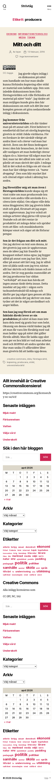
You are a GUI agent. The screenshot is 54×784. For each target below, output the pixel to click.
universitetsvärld (15, 365)
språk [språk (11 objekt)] (44, 568)
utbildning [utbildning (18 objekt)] (43, 571)
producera (22, 362)
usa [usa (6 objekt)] (33, 572)
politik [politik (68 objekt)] (21, 562)
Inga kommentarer (29, 56)
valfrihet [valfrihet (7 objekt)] (7, 575)
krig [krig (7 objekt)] (15, 553)
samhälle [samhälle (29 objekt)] (10, 568)
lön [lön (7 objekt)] (9, 556)
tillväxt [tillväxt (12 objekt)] (7, 571)
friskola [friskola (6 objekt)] (12, 550)
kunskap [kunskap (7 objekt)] (22, 553)
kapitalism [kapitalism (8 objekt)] (43, 550)
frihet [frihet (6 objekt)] (5, 550)
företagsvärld (40, 359)
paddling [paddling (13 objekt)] (40, 558)
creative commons (16, 359)
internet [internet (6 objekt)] (26, 550)
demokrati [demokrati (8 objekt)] (30, 547)
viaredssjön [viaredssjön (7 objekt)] (17, 575)
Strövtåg (27, 6)
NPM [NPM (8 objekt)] (13, 559)
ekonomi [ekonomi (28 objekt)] (43, 546)
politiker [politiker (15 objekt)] (34, 563)
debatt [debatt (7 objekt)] (21, 547)
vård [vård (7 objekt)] (39, 575)
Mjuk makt (9, 412)
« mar (7, 499)
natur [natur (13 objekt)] (6, 558)
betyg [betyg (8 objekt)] (14, 547)
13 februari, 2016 (36, 51)
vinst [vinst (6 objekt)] (26, 575)
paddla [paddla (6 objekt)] (31, 559)
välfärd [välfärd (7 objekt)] (32, 575)
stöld (31, 362)
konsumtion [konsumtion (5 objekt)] (7, 553)
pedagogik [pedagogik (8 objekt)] (8, 564)
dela (29, 359)
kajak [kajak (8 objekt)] (34, 550)
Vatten (7, 426)
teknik (31, 37)
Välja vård (9, 432)
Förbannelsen (11, 419)
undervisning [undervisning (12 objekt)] (23, 571)
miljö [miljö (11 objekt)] (34, 556)
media (22, 37)
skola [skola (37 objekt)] (30, 567)
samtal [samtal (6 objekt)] (21, 568)
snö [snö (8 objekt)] (38, 568)
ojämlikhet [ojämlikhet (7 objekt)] (21, 559)
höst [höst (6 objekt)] (19, 550)
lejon (18, 51)
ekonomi (11, 34)
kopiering (11, 362)
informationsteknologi (33, 34)
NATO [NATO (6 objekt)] (41, 556)
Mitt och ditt (27, 44)
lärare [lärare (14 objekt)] (42, 552)
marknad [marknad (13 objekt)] (17, 555)
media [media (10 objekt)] (27, 556)
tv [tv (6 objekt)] (13, 572)
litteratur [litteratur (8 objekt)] (32, 553)
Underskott (10, 439)
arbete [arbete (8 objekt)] (6, 547)
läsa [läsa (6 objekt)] (5, 556)
